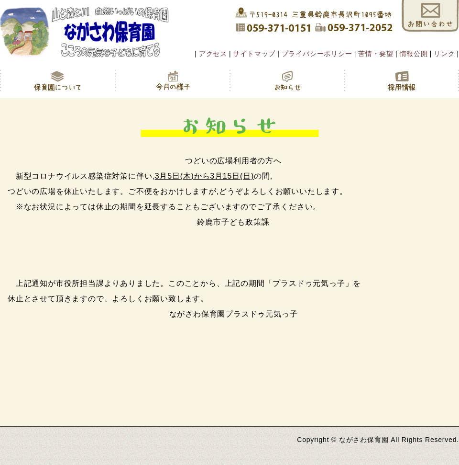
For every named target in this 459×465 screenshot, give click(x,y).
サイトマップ (254, 53)
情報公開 (414, 53)
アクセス (213, 53)
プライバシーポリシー (317, 53)
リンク (444, 53)
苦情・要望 (375, 53)
